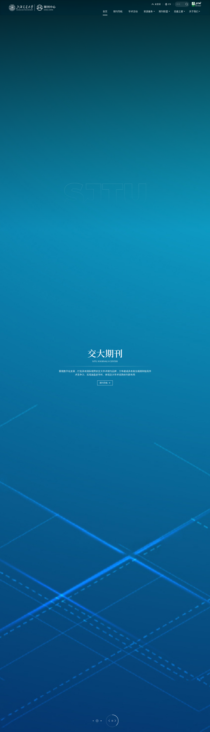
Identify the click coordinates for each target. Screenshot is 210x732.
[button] (93, 720)
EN (168, 4)
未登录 (156, 4)
